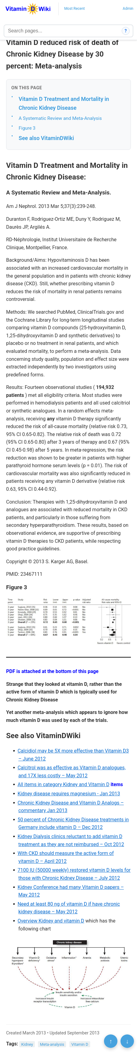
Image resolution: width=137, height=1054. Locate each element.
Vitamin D (79, 1044)
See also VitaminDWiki (46, 138)
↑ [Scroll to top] (110, 1041)
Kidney (27, 1044)
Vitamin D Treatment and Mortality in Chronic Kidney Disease (64, 103)
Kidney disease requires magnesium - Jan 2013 (68, 794)
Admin (128, 8)
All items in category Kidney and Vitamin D (63, 784)
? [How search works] (126, 30)
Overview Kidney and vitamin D (50, 921)
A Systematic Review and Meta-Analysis (60, 118)
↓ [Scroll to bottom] (127, 1041)
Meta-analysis (52, 1044)
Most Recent (74, 8)
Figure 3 (27, 128)
